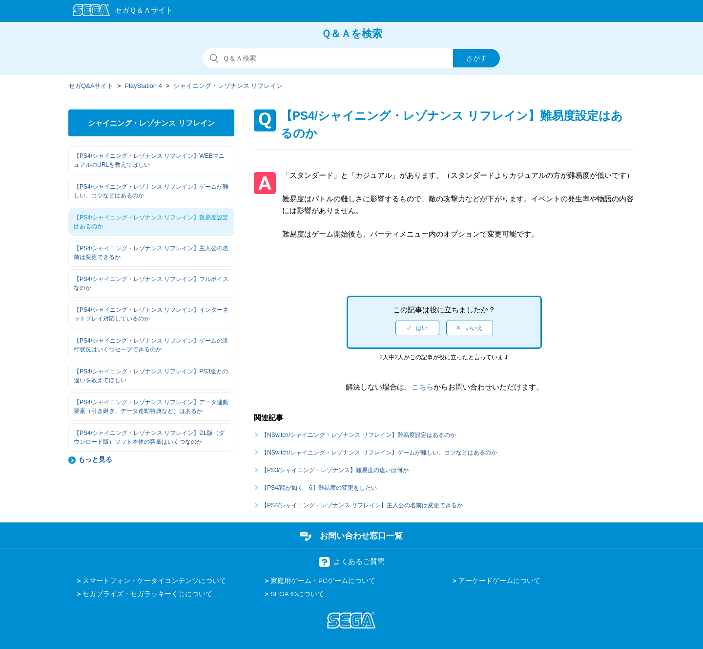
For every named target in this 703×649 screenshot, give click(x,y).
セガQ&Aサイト (90, 85)
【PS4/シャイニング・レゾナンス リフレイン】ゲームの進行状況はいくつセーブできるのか (151, 345)
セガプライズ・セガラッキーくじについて (147, 594)
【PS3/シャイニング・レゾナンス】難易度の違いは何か (335, 470)
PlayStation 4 (143, 85)
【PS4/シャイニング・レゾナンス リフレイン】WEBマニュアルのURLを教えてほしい (149, 160)
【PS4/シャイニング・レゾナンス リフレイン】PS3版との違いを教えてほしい (151, 376)
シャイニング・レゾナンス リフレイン (228, 85)
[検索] (351, 58)
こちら (423, 387)
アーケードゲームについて (499, 580)
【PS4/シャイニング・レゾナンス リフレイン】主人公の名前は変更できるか (151, 252)
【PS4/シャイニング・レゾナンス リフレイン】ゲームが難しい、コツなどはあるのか (151, 191)
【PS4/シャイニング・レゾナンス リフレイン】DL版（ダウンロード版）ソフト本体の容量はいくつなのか (149, 437)
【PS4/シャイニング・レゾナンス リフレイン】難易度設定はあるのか (151, 222)
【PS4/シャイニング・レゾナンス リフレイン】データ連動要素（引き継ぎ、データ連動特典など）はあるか (151, 406)
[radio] (417, 328)
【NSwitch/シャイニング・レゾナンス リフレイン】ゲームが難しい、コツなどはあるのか (379, 452)
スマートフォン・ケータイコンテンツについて (154, 580)
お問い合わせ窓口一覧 (361, 535)
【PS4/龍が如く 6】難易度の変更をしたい (319, 487)
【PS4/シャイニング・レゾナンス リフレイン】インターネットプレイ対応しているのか (151, 314)
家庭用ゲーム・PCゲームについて (322, 580)
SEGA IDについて (297, 594)
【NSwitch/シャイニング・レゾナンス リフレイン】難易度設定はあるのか (358, 435)
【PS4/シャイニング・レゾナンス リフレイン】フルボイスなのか (151, 283)
